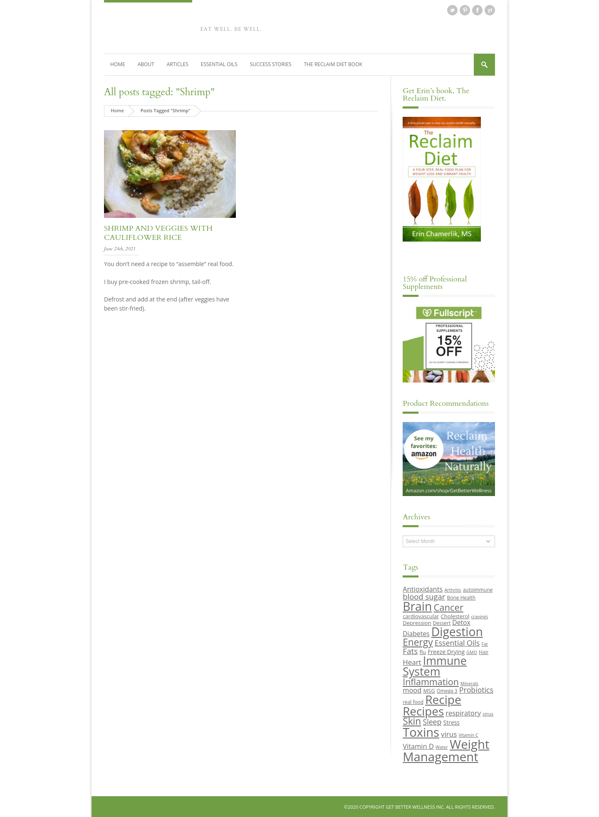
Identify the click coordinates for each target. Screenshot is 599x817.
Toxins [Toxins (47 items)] (421, 731)
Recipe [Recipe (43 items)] (443, 699)
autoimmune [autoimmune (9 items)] (478, 589)
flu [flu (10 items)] (423, 651)
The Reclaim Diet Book (333, 63)
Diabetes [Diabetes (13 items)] (416, 633)
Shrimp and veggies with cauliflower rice (158, 232)
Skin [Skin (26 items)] (412, 721)
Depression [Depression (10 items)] (417, 622)
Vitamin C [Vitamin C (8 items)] (468, 735)
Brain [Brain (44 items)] (417, 606)
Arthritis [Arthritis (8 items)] (453, 590)
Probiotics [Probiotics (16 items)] (476, 689)
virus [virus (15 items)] (449, 733)
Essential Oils (219, 63)
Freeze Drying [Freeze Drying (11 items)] (446, 651)
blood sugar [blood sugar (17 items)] (424, 596)
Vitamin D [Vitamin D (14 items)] (418, 745)
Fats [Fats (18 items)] (410, 650)
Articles (177, 63)
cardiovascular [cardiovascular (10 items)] (421, 616)
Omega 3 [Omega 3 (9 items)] (447, 690)
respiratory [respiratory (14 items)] (463, 712)
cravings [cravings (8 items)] (479, 616)
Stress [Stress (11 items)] (451, 722)
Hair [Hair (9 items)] (483, 651)
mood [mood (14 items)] (412, 689)
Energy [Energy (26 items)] (418, 641)
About (146, 63)
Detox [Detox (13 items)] (461, 622)
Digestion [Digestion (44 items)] (457, 631)
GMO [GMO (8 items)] (471, 652)
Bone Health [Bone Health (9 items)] (461, 597)
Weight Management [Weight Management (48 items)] (446, 750)
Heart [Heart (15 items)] (412, 661)
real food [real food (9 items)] (413, 702)
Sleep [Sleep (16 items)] (432, 722)
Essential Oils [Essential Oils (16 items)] (457, 642)
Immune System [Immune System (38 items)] (435, 665)
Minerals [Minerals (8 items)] (469, 683)
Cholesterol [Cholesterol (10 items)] (455, 616)
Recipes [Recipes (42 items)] (423, 710)
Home (117, 63)
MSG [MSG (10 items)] (429, 690)
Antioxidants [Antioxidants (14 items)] (423, 589)
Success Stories (271, 63)
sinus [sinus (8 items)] (488, 713)
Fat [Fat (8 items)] (484, 644)
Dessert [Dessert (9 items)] (441, 622)
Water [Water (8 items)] (442, 747)
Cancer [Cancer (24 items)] (448, 607)
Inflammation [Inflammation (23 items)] (431, 681)
